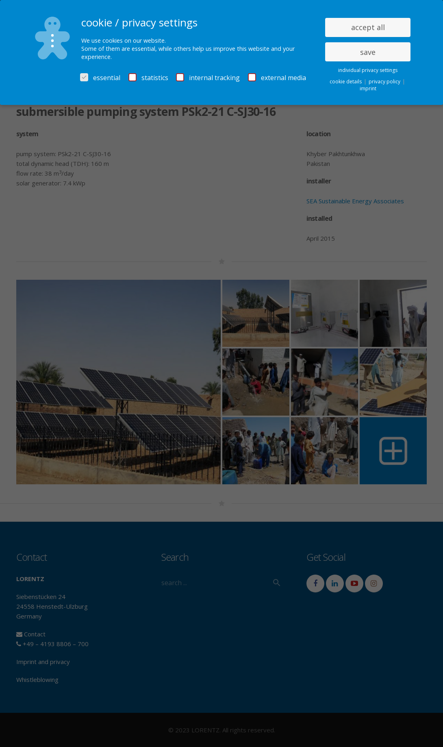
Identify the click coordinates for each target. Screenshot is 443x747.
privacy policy (385, 81)
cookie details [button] (346, 81)
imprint (368, 88)
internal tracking (208, 77)
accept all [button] (368, 27)
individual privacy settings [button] (367, 70)
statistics (148, 77)
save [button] (368, 52)
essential (100, 77)
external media (277, 77)
